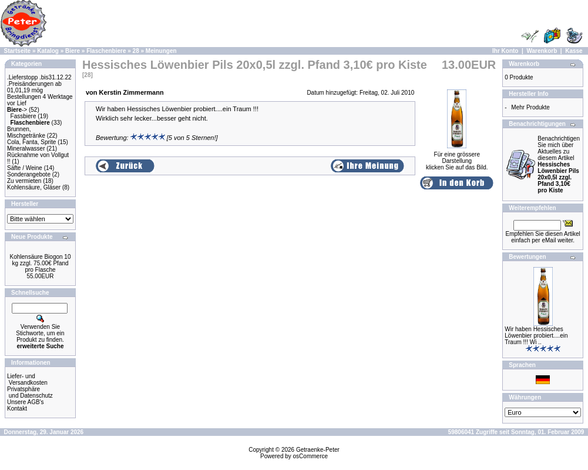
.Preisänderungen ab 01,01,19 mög (34, 87)
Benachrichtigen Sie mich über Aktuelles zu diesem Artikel (558, 164)
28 (136, 51)
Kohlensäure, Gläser (34, 187)
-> (17, 109)
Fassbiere (23, 116)
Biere (72, 51)
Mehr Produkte (530, 107)
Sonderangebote (29, 174)
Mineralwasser (26, 148)
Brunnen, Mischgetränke (26, 132)
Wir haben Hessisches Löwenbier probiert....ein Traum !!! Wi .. (536, 335)
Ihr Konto (505, 51)
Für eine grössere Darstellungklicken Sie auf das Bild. (457, 158)
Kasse (573, 51)
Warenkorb (541, 51)
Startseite (17, 51)
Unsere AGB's (25, 402)
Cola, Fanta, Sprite (31, 142)
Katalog (48, 51)
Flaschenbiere (106, 51)
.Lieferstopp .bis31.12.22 (39, 77)
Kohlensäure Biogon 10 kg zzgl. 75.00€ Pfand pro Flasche (40, 263)
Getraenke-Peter (318, 449)
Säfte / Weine (24, 168)
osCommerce (310, 456)
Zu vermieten (24, 181)
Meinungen (161, 51)
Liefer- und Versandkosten (27, 379)
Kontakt (17, 408)
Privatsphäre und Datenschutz (30, 392)
